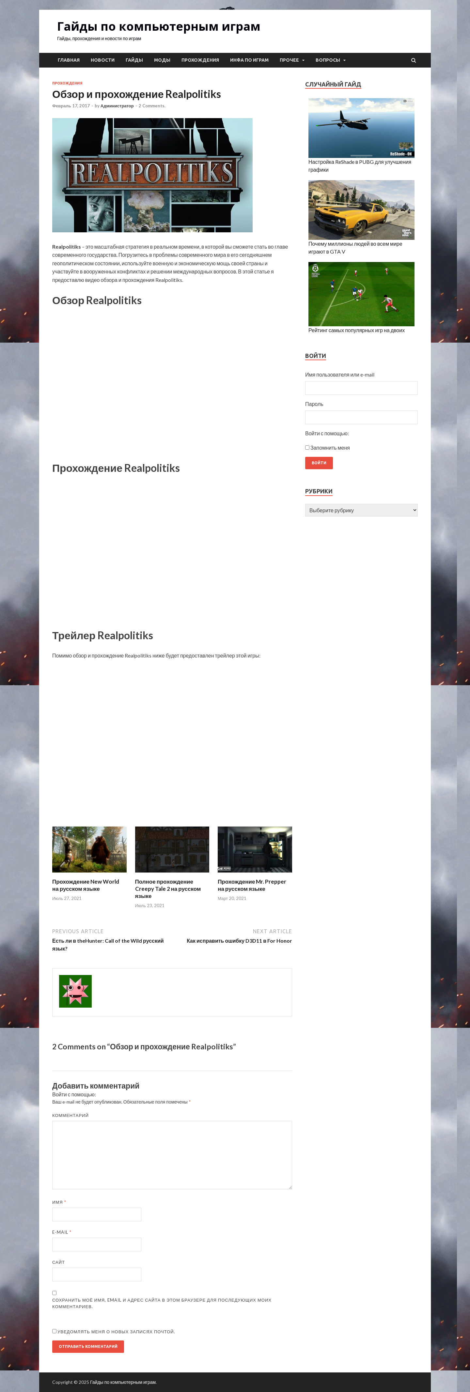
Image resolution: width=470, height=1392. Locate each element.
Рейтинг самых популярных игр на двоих (356, 330)
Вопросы (328, 60)
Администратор (117, 105)
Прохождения (200, 60)
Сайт (58, 1262)
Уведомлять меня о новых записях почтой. (116, 1331)
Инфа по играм (249, 60)
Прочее (289, 60)
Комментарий (70, 1115)
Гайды (134, 60)
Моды (162, 60)
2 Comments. (152, 105)
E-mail (61, 1232)
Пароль (314, 404)
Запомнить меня (330, 447)
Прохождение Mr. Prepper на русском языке (252, 885)
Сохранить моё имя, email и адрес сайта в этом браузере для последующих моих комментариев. (162, 1303)
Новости (103, 60)
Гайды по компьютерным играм (158, 26)
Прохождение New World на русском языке (85, 885)
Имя (59, 1202)
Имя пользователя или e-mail (339, 374)
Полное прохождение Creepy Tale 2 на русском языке (168, 888)
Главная (69, 60)
